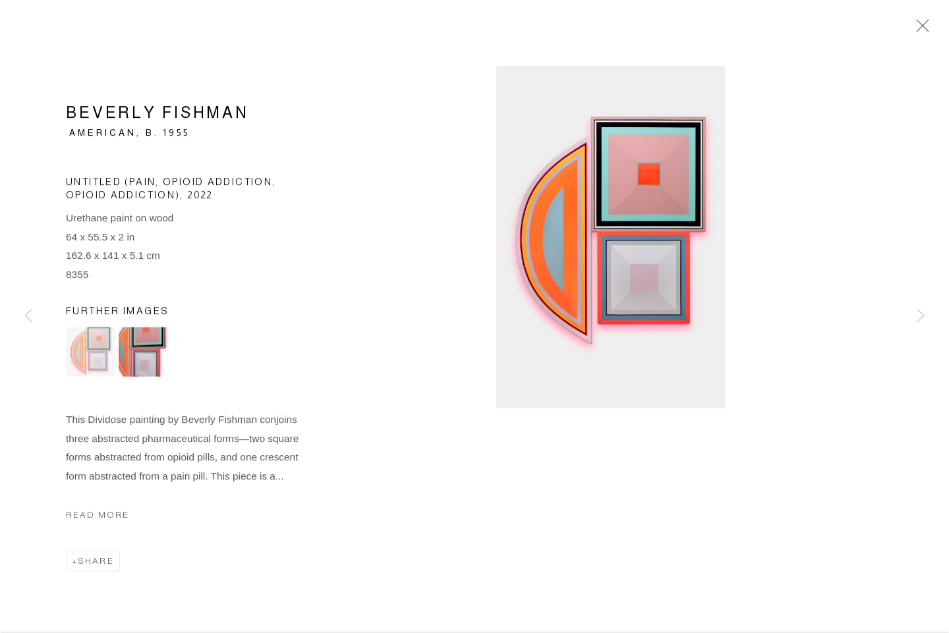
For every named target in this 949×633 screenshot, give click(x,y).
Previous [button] (28, 316)
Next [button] (920, 316)
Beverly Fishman (157, 114)
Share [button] (96, 563)
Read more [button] (97, 517)
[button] (90, 354)
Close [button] (919, 30)
